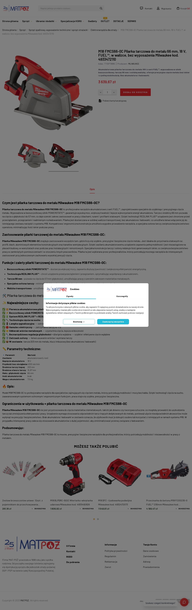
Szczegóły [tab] (122, 296)
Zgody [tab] (69, 296)
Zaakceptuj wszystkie (113, 321)
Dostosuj (79, 321)
